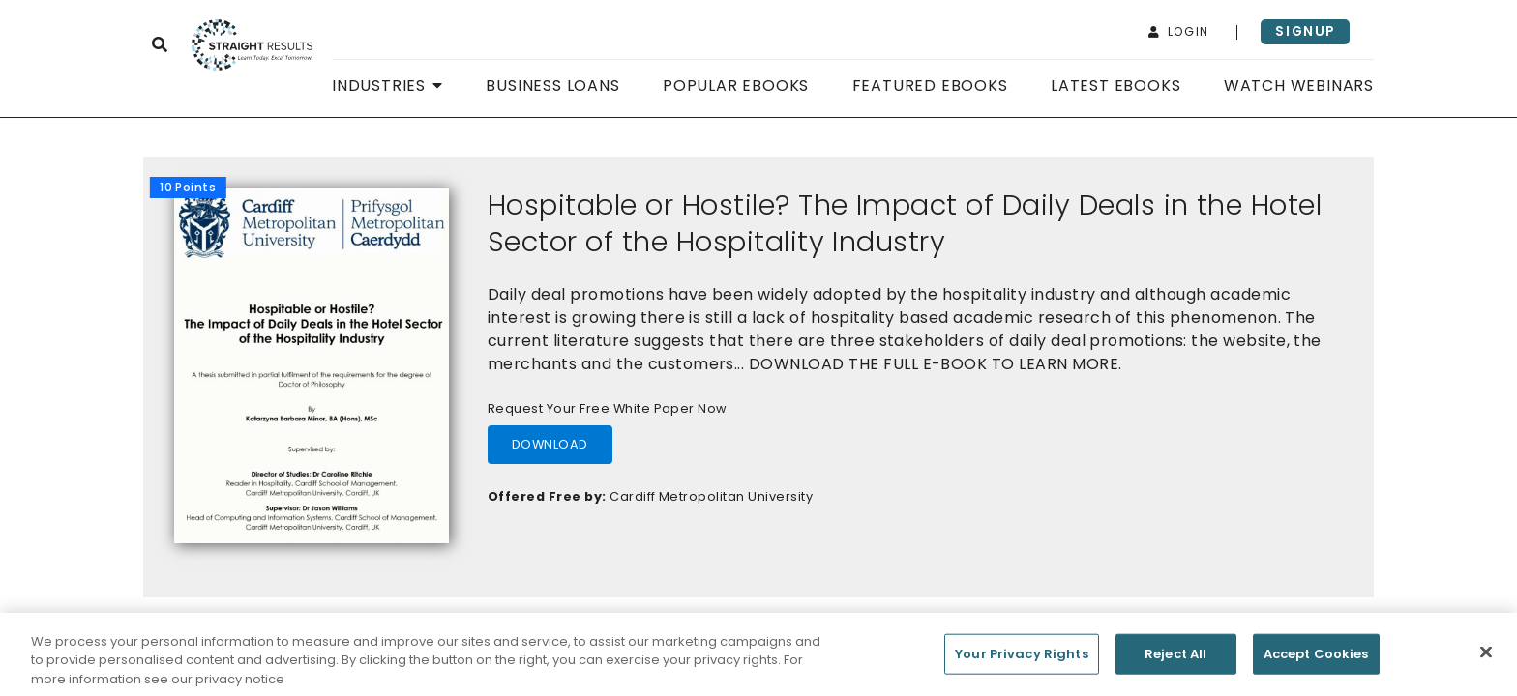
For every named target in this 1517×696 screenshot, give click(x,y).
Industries (387, 85)
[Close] (1486, 656)
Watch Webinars (1299, 85)
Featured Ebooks (930, 85)
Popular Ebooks (736, 85)
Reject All (1175, 659)
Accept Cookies (1316, 659)
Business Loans (552, 85)
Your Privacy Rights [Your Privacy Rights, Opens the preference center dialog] (1021, 659)
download (550, 444)
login (1178, 31)
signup (1305, 31)
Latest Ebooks (1115, 85)
